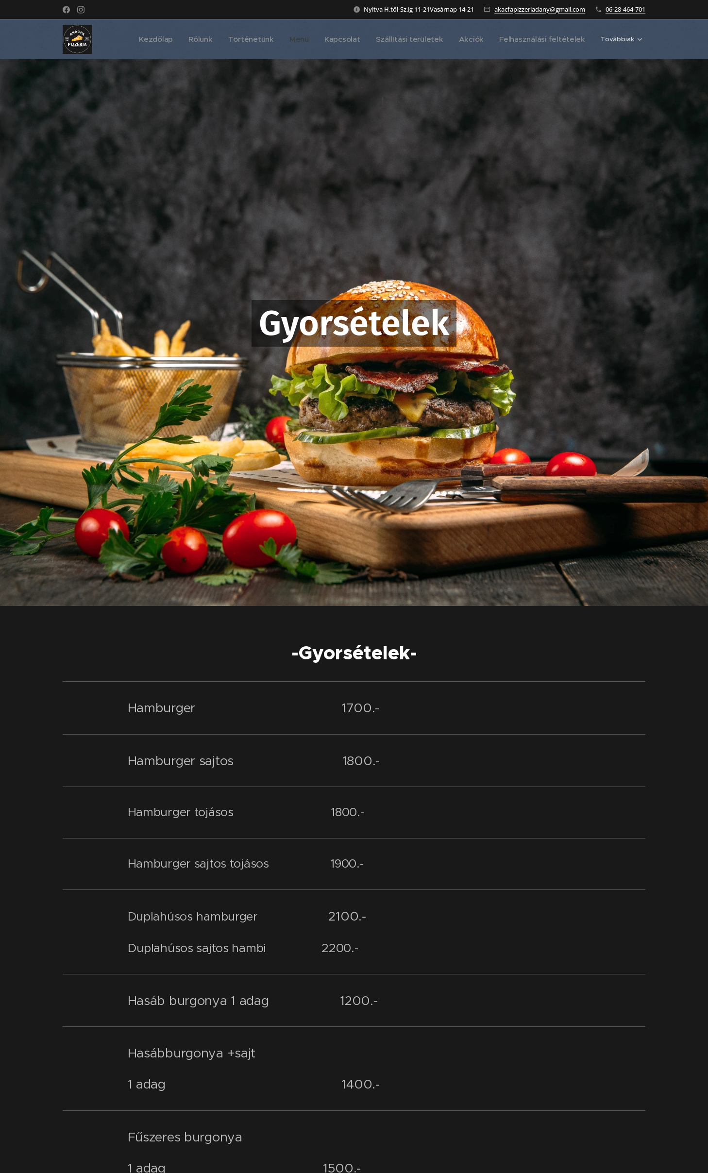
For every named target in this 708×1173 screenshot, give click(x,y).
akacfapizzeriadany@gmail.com (539, 9)
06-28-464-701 (625, 9)
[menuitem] (162, 39)
